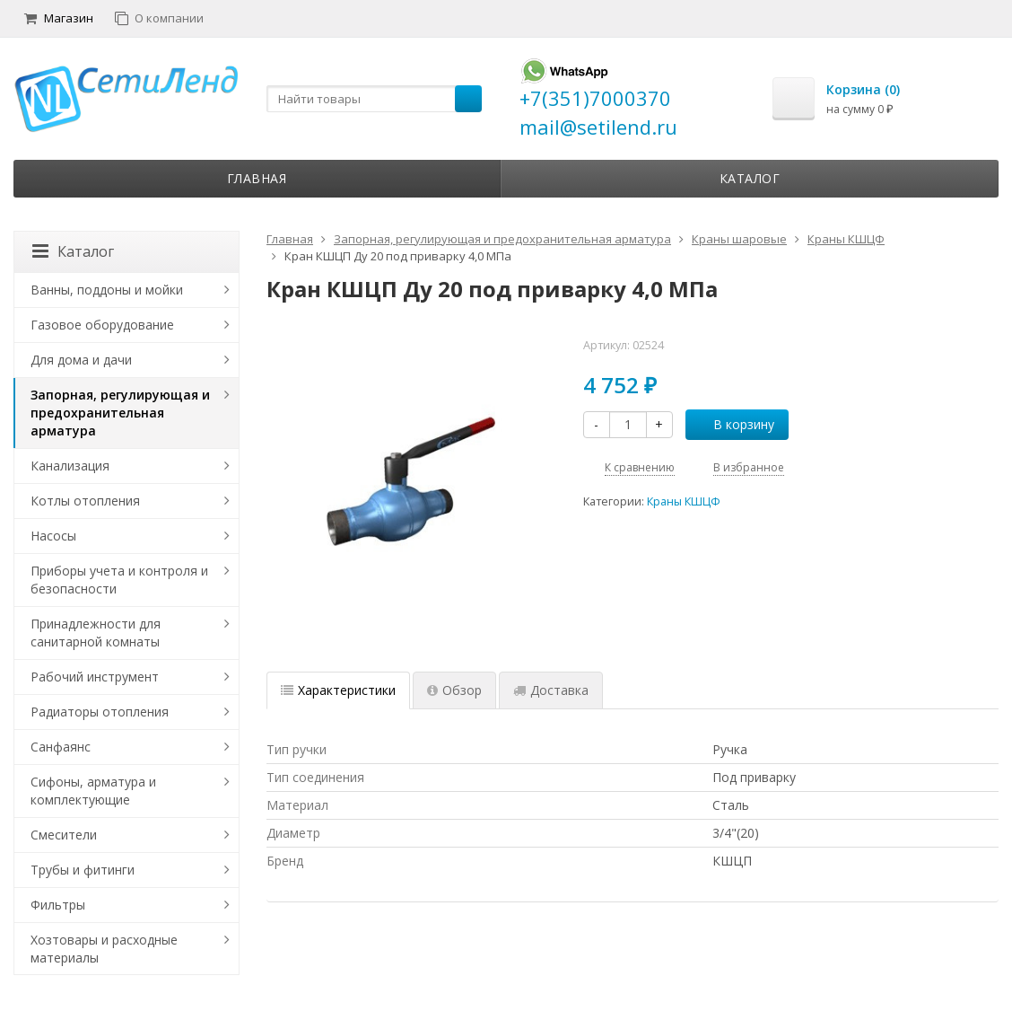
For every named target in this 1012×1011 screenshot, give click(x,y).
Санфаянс (61, 746)
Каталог (750, 178)
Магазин (58, 18)
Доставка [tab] (551, 690)
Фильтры (58, 904)
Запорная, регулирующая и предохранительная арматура (120, 412)
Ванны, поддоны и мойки (107, 289)
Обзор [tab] (454, 690)
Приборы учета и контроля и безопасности (119, 579)
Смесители (64, 834)
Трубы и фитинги (83, 869)
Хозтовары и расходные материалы (104, 948)
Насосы (53, 535)
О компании (159, 18)
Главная (257, 178)
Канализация (70, 465)
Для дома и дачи (81, 359)
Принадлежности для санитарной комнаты (96, 632)
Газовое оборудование (102, 324)
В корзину (734, 424)
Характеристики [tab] (338, 690)
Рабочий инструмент (95, 676)
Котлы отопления (85, 500)
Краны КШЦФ (683, 501)
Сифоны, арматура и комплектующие (93, 790)
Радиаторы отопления (100, 711)
